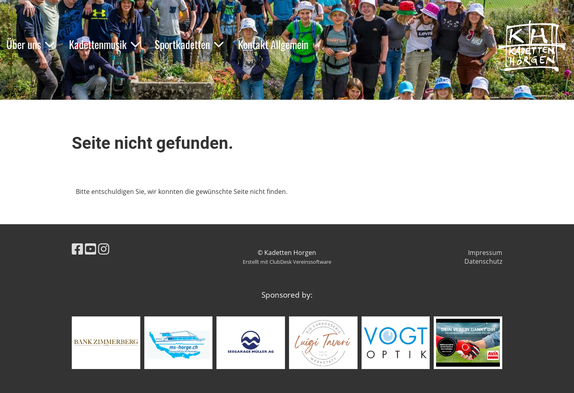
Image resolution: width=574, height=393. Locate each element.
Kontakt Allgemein (273, 44)
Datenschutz (483, 261)
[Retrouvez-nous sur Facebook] (77, 248)
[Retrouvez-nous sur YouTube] (90, 248)
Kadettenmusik (104, 44)
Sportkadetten (189, 44)
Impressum (485, 252)
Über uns (30, 44)
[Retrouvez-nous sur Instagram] (103, 248)
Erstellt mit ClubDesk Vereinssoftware (287, 261)
